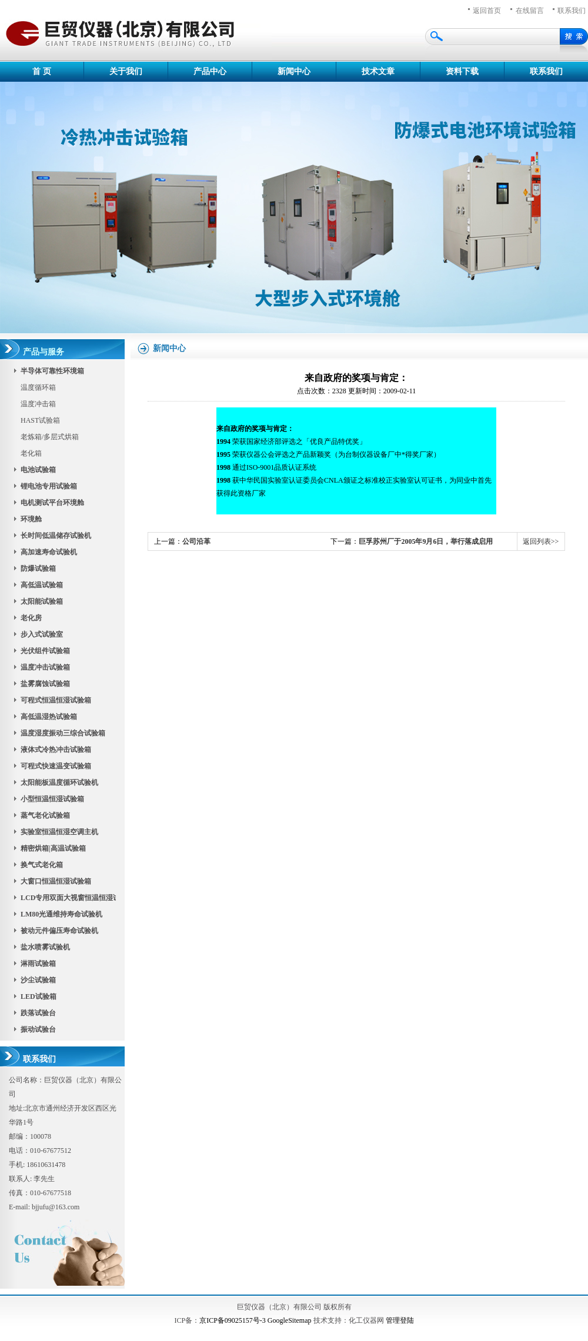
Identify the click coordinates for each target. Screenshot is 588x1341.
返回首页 (487, 10)
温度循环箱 (38, 387)
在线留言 (530, 10)
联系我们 (546, 71)
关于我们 (125, 71)
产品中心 (209, 71)
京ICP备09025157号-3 (232, 1320)
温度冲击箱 (38, 404)
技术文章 (378, 71)
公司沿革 (196, 541)
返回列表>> (541, 541)
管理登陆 (400, 1320)
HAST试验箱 (40, 420)
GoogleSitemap (290, 1320)
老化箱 (31, 453)
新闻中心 (294, 71)
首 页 (41, 71)
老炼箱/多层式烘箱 (50, 437)
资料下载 (462, 71)
